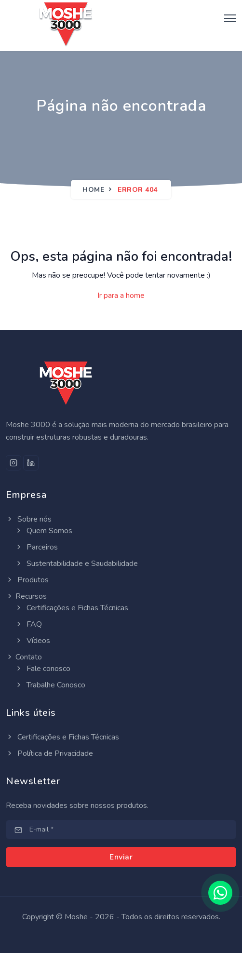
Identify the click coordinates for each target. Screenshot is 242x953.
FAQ (28, 624)
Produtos (27, 580)
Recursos (26, 596)
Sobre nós (29, 519)
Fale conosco (42, 668)
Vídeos (32, 640)
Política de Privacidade (49, 753)
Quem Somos (43, 530)
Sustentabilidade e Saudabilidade (76, 563)
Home (93, 189)
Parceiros (36, 547)
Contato (24, 657)
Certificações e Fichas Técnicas (71, 608)
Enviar (121, 857)
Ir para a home (121, 295)
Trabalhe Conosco (50, 685)
